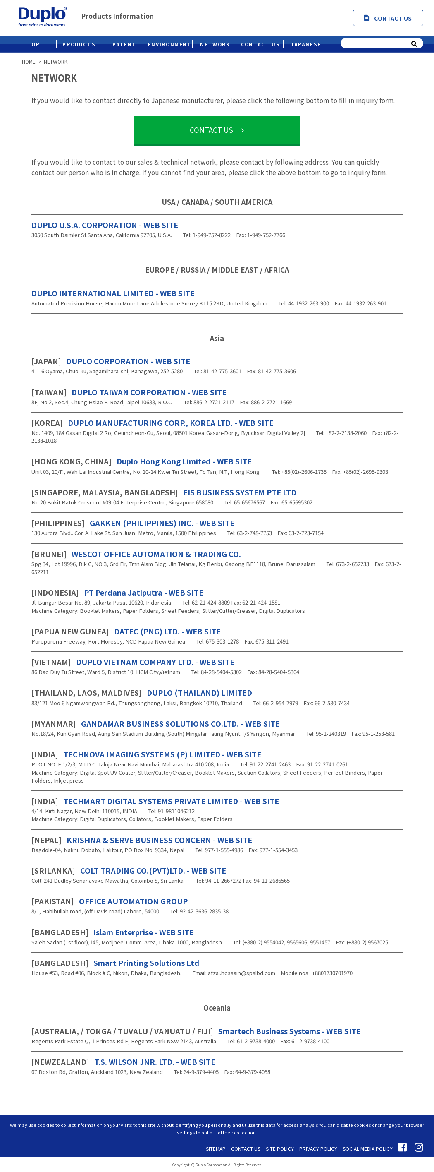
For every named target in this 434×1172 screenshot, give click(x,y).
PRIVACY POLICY (318, 1148)
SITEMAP (216, 1148)
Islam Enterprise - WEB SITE (112, 932)
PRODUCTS (78, 44)
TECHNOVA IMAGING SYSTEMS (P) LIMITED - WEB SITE (146, 754)
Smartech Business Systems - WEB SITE (196, 1031)
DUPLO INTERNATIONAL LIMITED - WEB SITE (113, 293)
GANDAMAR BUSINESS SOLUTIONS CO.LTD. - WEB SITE (155, 723)
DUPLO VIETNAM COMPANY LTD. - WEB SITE (132, 661)
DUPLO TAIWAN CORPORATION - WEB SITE (129, 392)
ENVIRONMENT (170, 44)
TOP (33, 44)
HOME (29, 61)
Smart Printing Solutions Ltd (115, 962)
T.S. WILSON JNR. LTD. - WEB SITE (123, 1061)
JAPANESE (306, 44)
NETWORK (215, 44)
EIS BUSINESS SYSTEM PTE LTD (163, 492)
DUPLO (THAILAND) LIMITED (141, 692)
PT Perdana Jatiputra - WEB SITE (117, 592)
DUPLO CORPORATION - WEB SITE (110, 360)
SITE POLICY (280, 1148)
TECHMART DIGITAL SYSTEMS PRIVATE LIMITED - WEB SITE (155, 800)
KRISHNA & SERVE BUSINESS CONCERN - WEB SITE (141, 839)
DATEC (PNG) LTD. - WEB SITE (126, 631)
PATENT (124, 44)
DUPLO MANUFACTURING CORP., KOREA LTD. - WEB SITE (152, 422)
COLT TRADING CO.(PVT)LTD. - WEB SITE (128, 870)
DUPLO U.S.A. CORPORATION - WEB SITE (104, 224)
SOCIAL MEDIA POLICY (368, 1148)
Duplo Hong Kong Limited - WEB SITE (141, 461)
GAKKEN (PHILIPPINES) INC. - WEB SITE (132, 522)
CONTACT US (388, 18)
